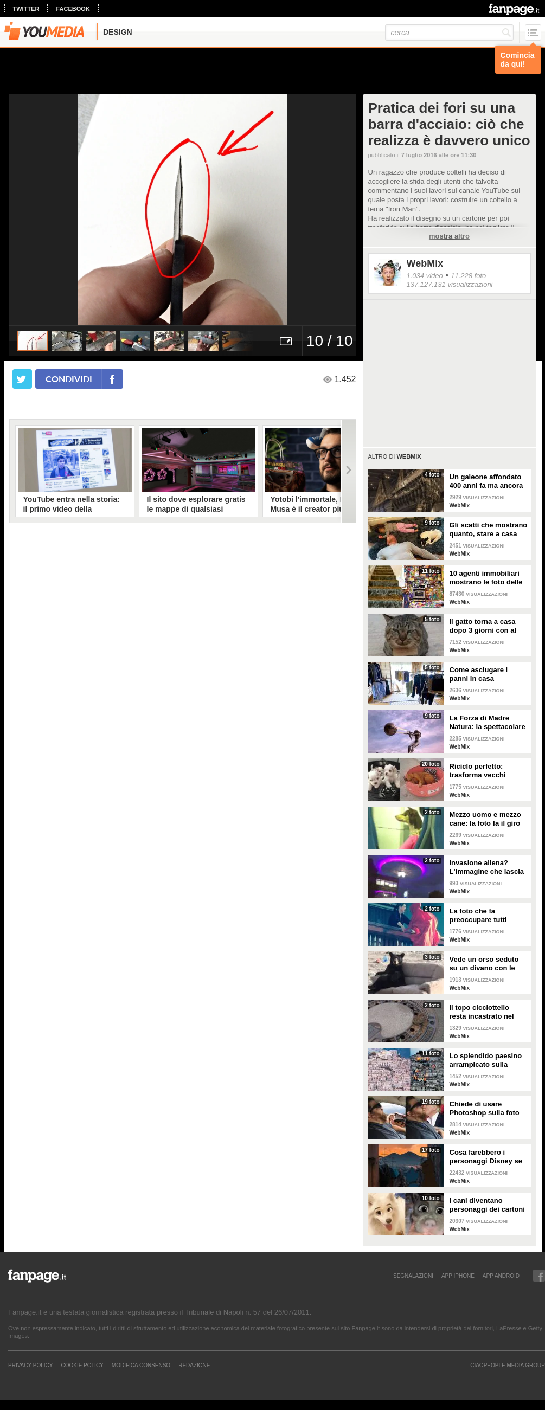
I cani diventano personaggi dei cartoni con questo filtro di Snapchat (487, 1205)
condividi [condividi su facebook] (69, 379)
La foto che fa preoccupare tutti (478, 915)
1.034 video (425, 276)
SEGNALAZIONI (413, 1275)
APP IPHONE (458, 1275)
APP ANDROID (501, 1275)
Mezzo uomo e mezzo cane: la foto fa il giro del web (485, 819)
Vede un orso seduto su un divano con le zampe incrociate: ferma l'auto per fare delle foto (484, 964)
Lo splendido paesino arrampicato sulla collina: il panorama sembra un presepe (486, 1060)
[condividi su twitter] (22, 379)
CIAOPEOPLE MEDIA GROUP (507, 1365)
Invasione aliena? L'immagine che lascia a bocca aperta (487, 867)
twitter (26, 8)
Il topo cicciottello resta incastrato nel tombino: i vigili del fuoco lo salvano (482, 1012)
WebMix (425, 263)
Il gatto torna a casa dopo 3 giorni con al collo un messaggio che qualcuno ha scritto (483, 626)
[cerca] (449, 32)
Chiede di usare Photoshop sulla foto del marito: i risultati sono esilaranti (485, 1108)
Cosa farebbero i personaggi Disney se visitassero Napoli (486, 1157)
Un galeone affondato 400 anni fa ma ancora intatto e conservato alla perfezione (486, 481)
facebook (72, 8)
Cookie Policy (82, 1365)
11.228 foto (468, 276)
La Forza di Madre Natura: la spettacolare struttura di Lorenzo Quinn (487, 722)
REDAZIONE (194, 1365)
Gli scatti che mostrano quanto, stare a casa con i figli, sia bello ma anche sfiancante (489, 529)
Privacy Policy (30, 1365)
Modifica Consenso (141, 1365)
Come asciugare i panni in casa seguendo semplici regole (481, 674)
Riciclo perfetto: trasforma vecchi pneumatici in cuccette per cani (487, 771)
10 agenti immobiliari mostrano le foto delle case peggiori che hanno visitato (486, 578)
